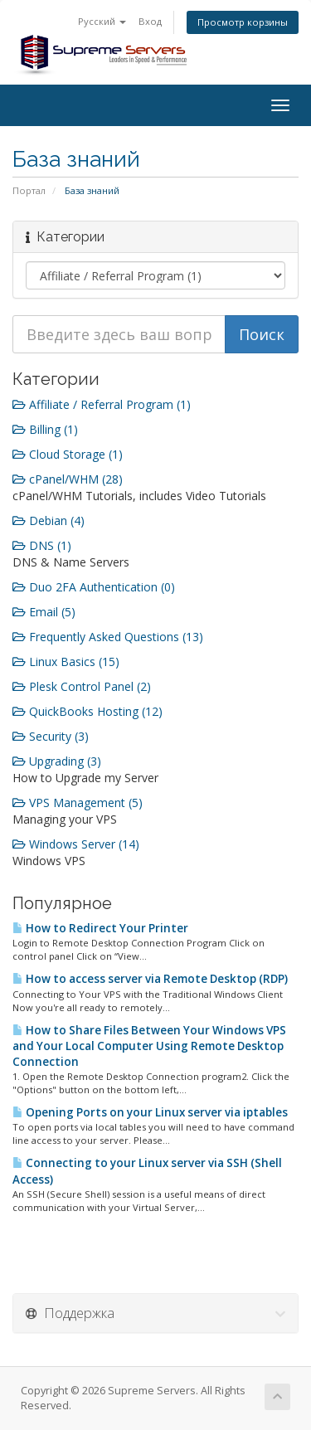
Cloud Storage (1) (67, 454)
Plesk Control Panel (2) (81, 686)
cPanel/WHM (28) (67, 479)
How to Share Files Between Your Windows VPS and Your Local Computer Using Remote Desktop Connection (149, 1046)
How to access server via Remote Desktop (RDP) (150, 978)
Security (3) (50, 736)
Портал (29, 190)
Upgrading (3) (56, 761)
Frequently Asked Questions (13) (107, 636)
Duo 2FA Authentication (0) (93, 587)
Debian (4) (48, 520)
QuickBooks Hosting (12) (87, 711)
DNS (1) (41, 545)
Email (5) (43, 612)
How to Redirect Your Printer (100, 928)
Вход (150, 21)
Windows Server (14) (75, 844)
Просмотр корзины (242, 22)
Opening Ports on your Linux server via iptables (150, 1112)
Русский (102, 21)
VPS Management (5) (77, 802)
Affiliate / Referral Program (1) (101, 404)
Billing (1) (45, 429)
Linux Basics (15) (65, 661)
